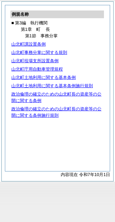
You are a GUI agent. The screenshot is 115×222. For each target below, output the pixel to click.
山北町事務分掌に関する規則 (39, 52)
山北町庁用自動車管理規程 (37, 69)
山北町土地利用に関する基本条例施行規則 (52, 85)
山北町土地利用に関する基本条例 (43, 77)
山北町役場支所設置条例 (35, 60)
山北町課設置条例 (28, 44)
